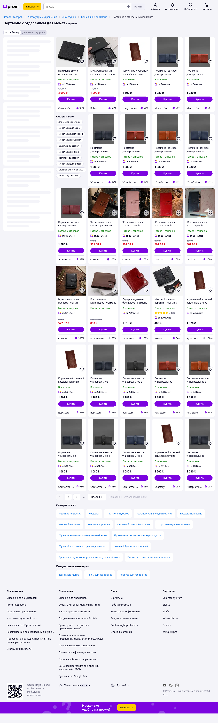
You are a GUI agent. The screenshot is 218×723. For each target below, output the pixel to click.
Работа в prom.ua (121, 614)
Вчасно (167, 634)
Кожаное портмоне (99, 534)
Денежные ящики (69, 584)
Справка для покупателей (22, 607)
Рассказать (126, 717)
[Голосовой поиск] (128, 6)
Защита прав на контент (125, 627)
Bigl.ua (166, 614)
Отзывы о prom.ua (121, 641)
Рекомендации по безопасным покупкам (30, 641)
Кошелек (94, 523)
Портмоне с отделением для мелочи (148, 566)
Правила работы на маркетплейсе (78, 668)
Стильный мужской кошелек (133, 534)
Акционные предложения (21, 621)
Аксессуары (69, 17)
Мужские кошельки (70, 523)
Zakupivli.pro (170, 641)
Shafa (166, 621)
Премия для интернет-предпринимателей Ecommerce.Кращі (81, 646)
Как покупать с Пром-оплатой (24, 634)
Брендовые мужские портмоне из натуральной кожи (89, 566)
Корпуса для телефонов (133, 584)
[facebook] (171, 695)
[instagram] (177, 695)
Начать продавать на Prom (74, 621)
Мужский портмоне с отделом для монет (82, 555)
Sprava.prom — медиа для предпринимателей (74, 636)
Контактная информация (125, 621)
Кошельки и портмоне (94, 17)
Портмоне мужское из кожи (174, 534)
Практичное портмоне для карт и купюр (137, 544)
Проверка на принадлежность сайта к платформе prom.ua (29, 650)
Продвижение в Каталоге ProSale (78, 627)
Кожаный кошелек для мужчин (154, 523)
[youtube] (165, 695)
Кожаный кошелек (69, 534)
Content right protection (124, 634)
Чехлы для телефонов (99, 584)
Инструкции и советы (19, 658)
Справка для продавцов (73, 607)
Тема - (72, 694)
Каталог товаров (12, 17)
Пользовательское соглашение (77, 655)
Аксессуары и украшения (42, 17)
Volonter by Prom (172, 607)
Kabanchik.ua (170, 627)
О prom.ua (117, 607)
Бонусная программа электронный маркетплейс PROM (79, 677)
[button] (71, 99)
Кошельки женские (191, 523)
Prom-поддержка (17, 614)
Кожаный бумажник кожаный (131, 555)
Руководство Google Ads (73, 685)
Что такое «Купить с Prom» (22, 627)
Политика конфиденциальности (77, 661)
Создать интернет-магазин (74, 614)
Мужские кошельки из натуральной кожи (83, 544)
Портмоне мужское (118, 523)
